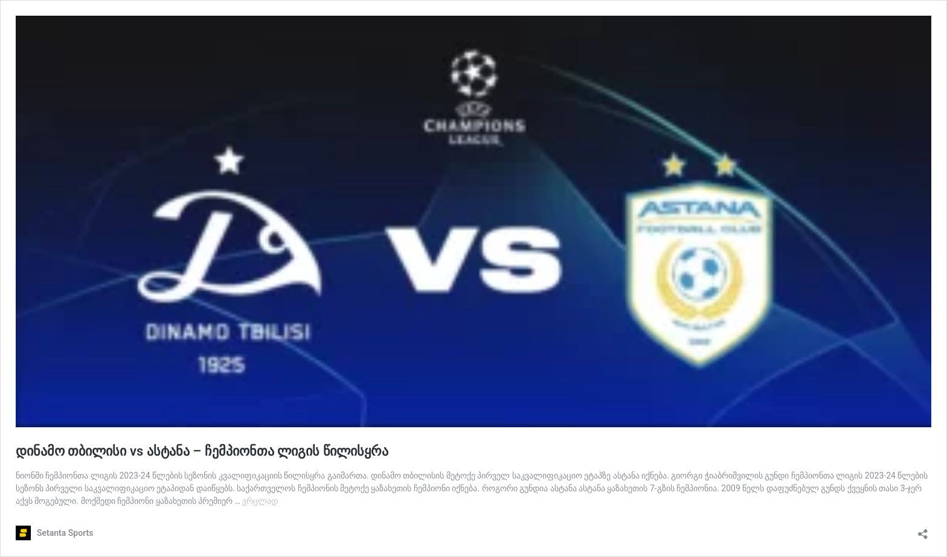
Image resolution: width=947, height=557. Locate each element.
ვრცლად (260, 501)
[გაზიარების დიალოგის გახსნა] (922, 530)
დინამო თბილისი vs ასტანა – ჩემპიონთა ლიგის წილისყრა (202, 451)
